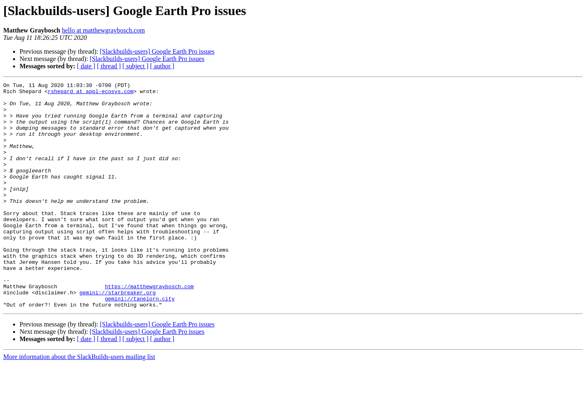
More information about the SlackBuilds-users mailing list (79, 401)
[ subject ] (135, 66)
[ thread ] (109, 66)
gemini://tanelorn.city (140, 342)
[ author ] (162, 66)
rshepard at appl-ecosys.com (90, 93)
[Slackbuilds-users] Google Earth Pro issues (157, 51)
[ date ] (86, 66)
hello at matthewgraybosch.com (103, 30)
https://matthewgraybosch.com (149, 327)
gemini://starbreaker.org (117, 335)
